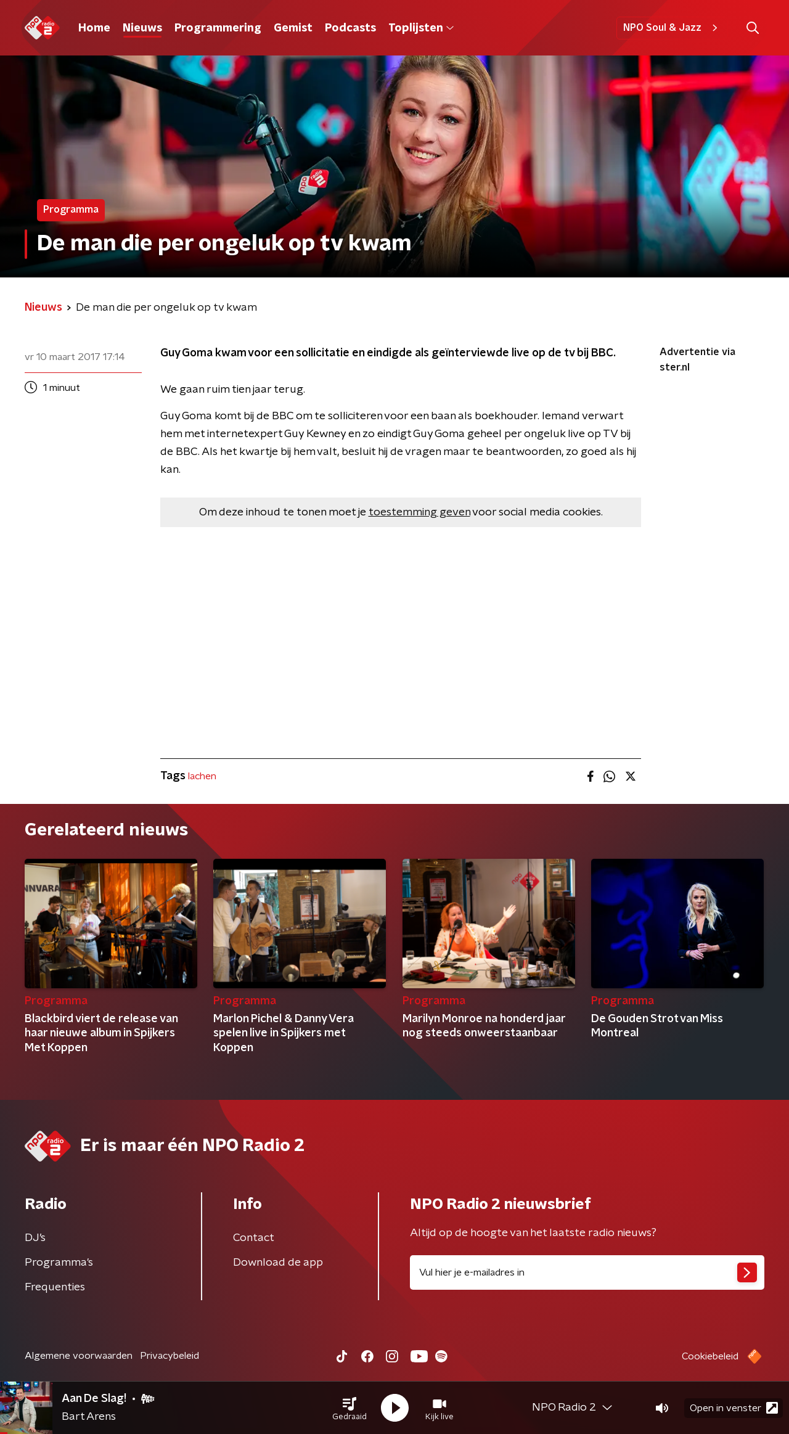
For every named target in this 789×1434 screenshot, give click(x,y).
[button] (349, 1408)
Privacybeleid (169, 1356)
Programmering (217, 28)
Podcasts (350, 28)
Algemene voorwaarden (79, 1356)
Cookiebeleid (710, 1356)
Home (94, 28)
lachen (202, 776)
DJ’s (35, 1237)
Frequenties (55, 1287)
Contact (253, 1237)
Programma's (59, 1262)
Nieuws (142, 28)
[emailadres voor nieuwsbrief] (587, 1272)
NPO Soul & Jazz (672, 28)
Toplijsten (421, 28)
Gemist (293, 28)
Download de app (278, 1262)
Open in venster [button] (734, 1408)
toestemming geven (419, 512)
